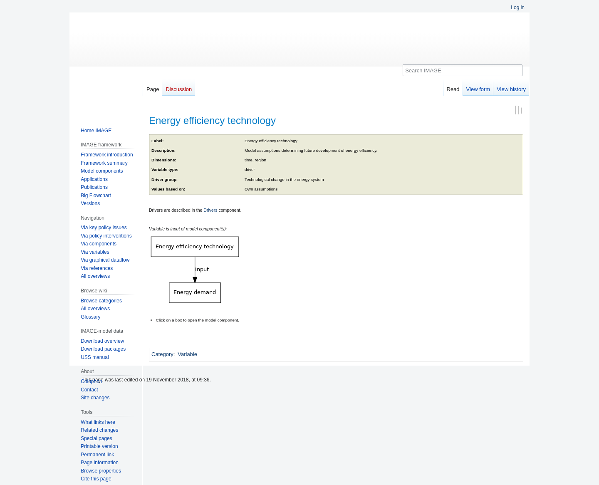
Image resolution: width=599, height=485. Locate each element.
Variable (187, 354)
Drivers (210, 210)
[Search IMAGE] (462, 70)
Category (162, 354)
